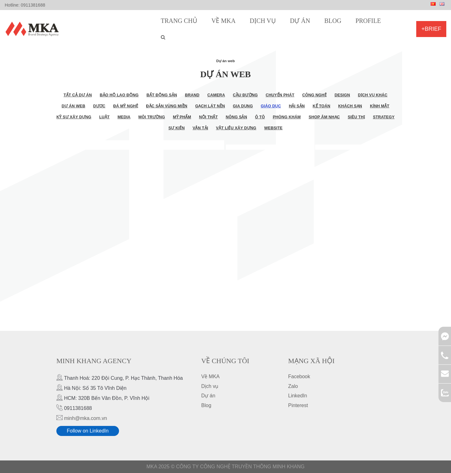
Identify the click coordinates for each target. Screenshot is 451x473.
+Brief (431, 29)
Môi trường (151, 117)
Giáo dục (271, 106)
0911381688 (33, 5)
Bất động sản (162, 95)
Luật (104, 117)
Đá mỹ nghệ (125, 106)
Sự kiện (176, 128)
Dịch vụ (263, 20)
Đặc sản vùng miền (166, 106)
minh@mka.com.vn (85, 418)
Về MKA (223, 20)
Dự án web (73, 106)
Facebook (299, 376)
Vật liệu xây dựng (236, 128)
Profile (368, 20)
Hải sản (297, 106)
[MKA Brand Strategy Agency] (33, 28)
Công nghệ (314, 95)
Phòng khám (287, 117)
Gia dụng (243, 106)
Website (273, 128)
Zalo (293, 386)
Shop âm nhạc (324, 117)
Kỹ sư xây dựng (73, 117)
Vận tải (200, 128)
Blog (332, 20)
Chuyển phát (280, 95)
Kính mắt (379, 106)
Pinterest (298, 405)
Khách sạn (350, 106)
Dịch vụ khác (372, 95)
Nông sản (236, 117)
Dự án (300, 20)
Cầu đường (245, 95)
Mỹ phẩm (182, 117)
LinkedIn (297, 396)
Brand (192, 95)
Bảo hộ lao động (119, 95)
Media (124, 117)
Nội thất (208, 117)
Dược (99, 106)
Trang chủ (179, 20)
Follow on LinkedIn (87, 431)
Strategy (384, 117)
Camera (216, 95)
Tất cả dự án (78, 95)
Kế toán (321, 106)
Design (342, 95)
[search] (163, 37)
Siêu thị (356, 117)
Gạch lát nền (210, 106)
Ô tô (260, 117)
